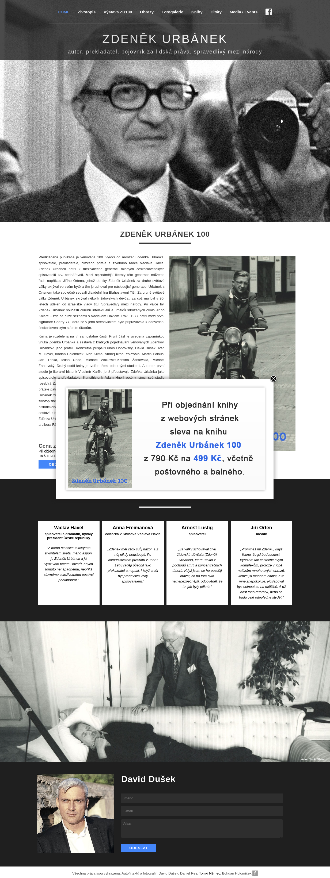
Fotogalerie (172, 12)
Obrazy (147, 12)
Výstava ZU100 (118, 12)
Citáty (216, 12)
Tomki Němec (209, 873)
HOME (64, 12)
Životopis (87, 12)
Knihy (197, 12)
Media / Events (243, 12)
